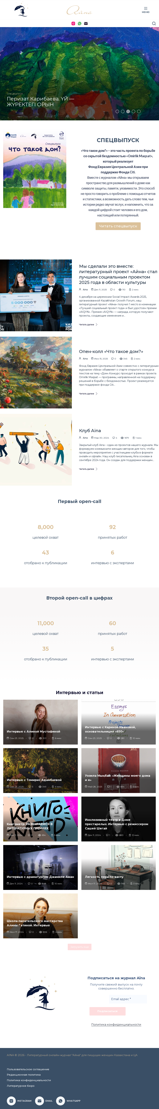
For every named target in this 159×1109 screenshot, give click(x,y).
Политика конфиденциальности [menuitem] (29, 1080)
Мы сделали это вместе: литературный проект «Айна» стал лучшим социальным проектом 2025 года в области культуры (118, 276)
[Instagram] (73, 23)
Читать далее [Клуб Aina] (88, 470)
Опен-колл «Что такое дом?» (111, 353)
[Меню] (145, 10)
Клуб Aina (90, 432)
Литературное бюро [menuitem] (20, 1085)
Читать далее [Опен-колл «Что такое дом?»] (88, 395)
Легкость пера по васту (104, 878)
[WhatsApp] (79, 23)
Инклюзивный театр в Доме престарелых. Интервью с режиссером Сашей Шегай (116, 826)
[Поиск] (154, 23)
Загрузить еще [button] (79, 948)
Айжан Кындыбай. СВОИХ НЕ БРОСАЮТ (41, 102)
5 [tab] (139, 111)
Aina (85, 291)
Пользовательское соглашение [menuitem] (28, 1069)
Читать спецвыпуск (118, 226)
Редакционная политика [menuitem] (24, 1074)
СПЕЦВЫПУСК (15, 94)
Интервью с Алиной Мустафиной (33, 733)
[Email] (86, 23)
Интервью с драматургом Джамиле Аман (40, 878)
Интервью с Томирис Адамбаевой (34, 781)
